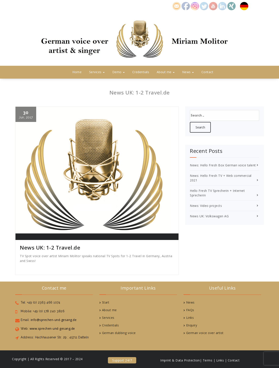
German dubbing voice (119, 333)
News (188, 72)
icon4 (204, 5)
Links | (221, 360)
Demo (118, 72)
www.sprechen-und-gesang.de (52, 328)
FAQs (190, 310)
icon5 (213, 5)
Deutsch (246, 5)
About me (166, 72)
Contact (207, 72)
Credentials (140, 72)
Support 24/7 (122, 360)
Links (190, 318)
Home (77, 72)
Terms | (209, 360)
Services (97, 72)
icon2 (186, 5)
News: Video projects (206, 206)
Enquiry (191, 325)
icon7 (231, 5)
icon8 (195, 5)
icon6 (222, 5)
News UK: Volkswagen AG (209, 216)
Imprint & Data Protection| (181, 360)
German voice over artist (205, 333)
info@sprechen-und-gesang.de (53, 320)
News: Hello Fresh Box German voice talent (223, 165)
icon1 (176, 5)
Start (105, 302)
